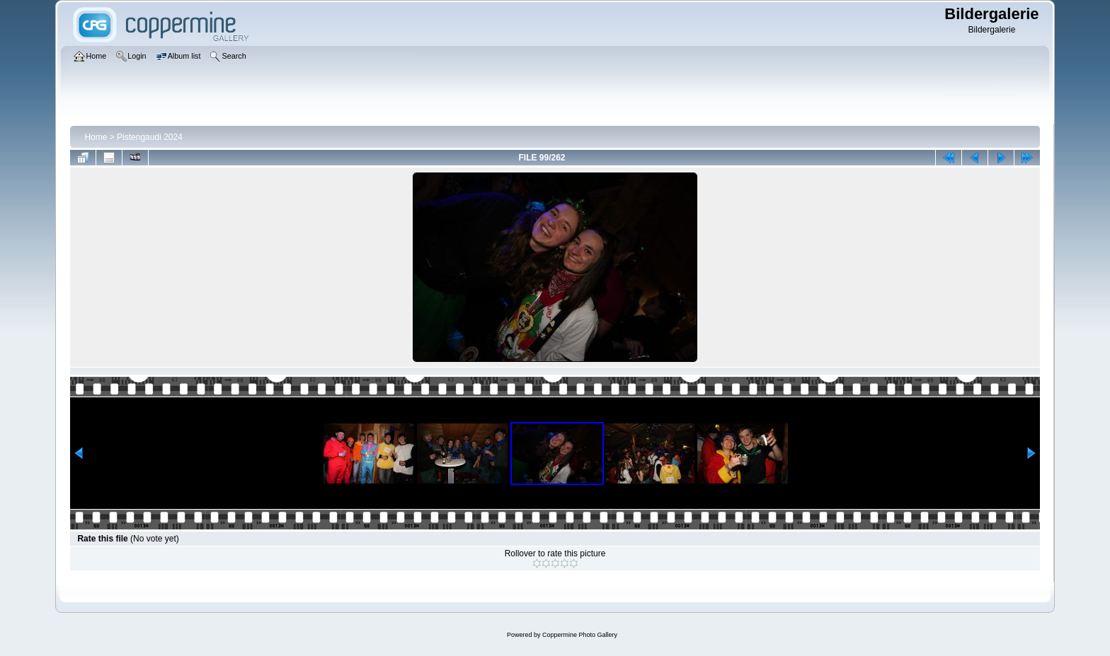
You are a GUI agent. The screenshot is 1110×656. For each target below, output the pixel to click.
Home (95, 137)
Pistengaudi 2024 (150, 137)
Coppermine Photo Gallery (579, 634)
